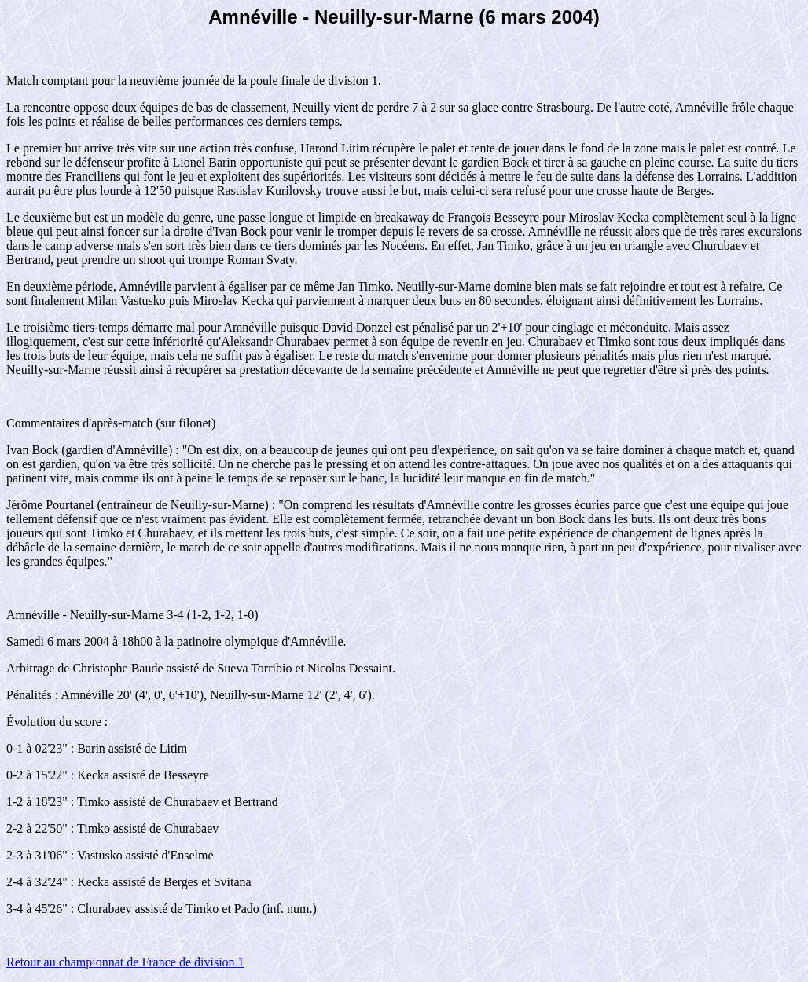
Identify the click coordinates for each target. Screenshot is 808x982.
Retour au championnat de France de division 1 (125, 962)
